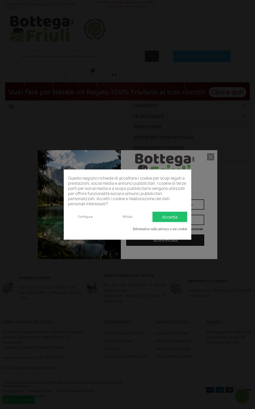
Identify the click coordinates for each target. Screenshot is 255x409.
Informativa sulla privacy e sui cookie (160, 229)
